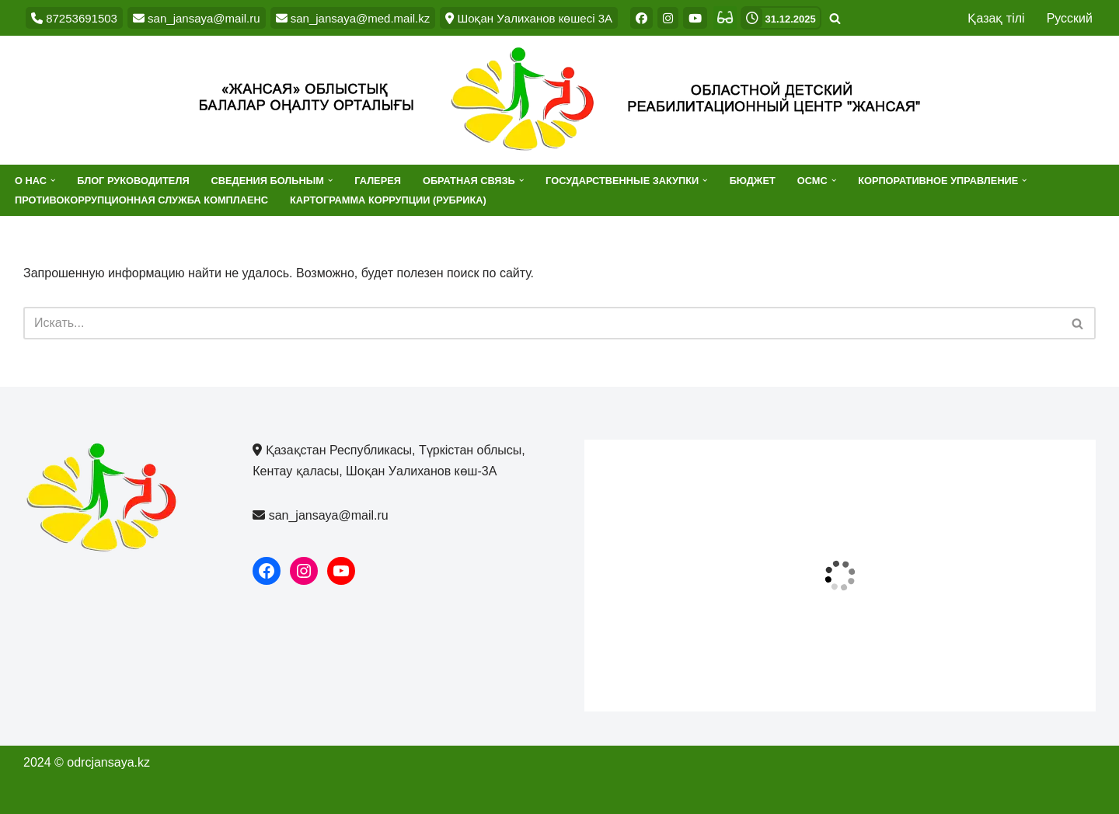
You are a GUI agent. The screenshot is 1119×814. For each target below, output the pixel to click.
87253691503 (74, 18)
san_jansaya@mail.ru (196, 18)
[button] (53, 180)
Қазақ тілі (995, 18)
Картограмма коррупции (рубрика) (388, 200)
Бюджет (753, 180)
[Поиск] (835, 18)
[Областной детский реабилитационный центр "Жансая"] (559, 100)
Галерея (377, 180)
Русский (1070, 18)
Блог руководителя (133, 180)
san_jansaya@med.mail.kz (353, 18)
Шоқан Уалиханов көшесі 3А (528, 18)
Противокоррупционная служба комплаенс (141, 200)
